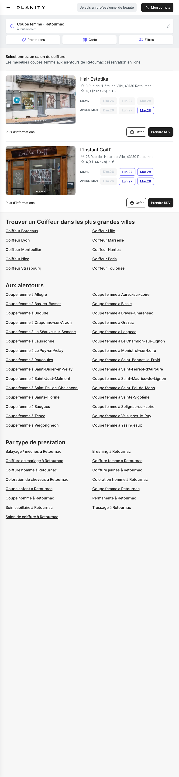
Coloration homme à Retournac (120, 479)
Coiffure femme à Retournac (117, 460)
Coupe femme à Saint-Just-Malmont (38, 378)
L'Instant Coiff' (95, 150)
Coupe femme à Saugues (28, 406)
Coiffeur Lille (103, 230)
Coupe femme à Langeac (114, 331)
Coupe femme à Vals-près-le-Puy (121, 415)
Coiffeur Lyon (18, 240)
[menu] (8, 7)
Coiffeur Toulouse (108, 268)
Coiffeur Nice (17, 259)
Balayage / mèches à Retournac (33, 451)
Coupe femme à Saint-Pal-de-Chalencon (42, 387)
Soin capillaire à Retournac (29, 507)
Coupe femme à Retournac (116, 488)
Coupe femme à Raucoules (29, 359)
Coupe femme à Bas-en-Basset (33, 303)
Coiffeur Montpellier (23, 249)
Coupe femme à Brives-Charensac (122, 313)
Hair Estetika (94, 79)
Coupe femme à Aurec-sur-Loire (120, 294)
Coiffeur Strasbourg (23, 268)
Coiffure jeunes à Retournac (117, 470)
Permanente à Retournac (114, 498)
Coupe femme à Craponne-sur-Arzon (39, 322)
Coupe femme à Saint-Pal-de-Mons (123, 387)
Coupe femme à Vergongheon (32, 425)
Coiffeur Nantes (106, 249)
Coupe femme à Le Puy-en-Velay (34, 350)
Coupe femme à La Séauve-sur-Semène (41, 331)
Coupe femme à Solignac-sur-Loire (123, 406)
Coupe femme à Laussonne (30, 341)
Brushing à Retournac (111, 451)
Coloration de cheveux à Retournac (37, 479)
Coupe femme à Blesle (112, 303)
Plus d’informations (20, 132)
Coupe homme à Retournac (30, 498)
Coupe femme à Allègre (26, 294)
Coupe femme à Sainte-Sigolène (120, 397)
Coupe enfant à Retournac (29, 488)
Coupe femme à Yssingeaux (117, 425)
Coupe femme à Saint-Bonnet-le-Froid (126, 359)
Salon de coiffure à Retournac (32, 516)
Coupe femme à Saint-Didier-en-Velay (39, 369)
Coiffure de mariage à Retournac (34, 460)
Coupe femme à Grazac (113, 322)
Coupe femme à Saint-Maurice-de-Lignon (129, 378)
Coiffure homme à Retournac (31, 470)
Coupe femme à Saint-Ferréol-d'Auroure (127, 369)
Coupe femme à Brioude (27, 313)
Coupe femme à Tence (25, 415)
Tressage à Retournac (111, 507)
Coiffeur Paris (104, 259)
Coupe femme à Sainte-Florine (32, 397)
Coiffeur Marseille (108, 240)
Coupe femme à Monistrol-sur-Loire (124, 350)
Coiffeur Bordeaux (22, 230)
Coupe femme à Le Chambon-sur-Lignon (128, 341)
